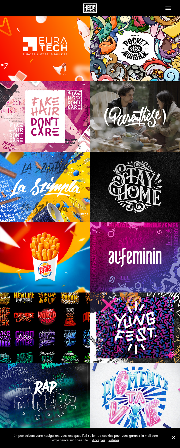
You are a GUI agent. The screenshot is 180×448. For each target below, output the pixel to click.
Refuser (114, 440)
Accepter (98, 440)
